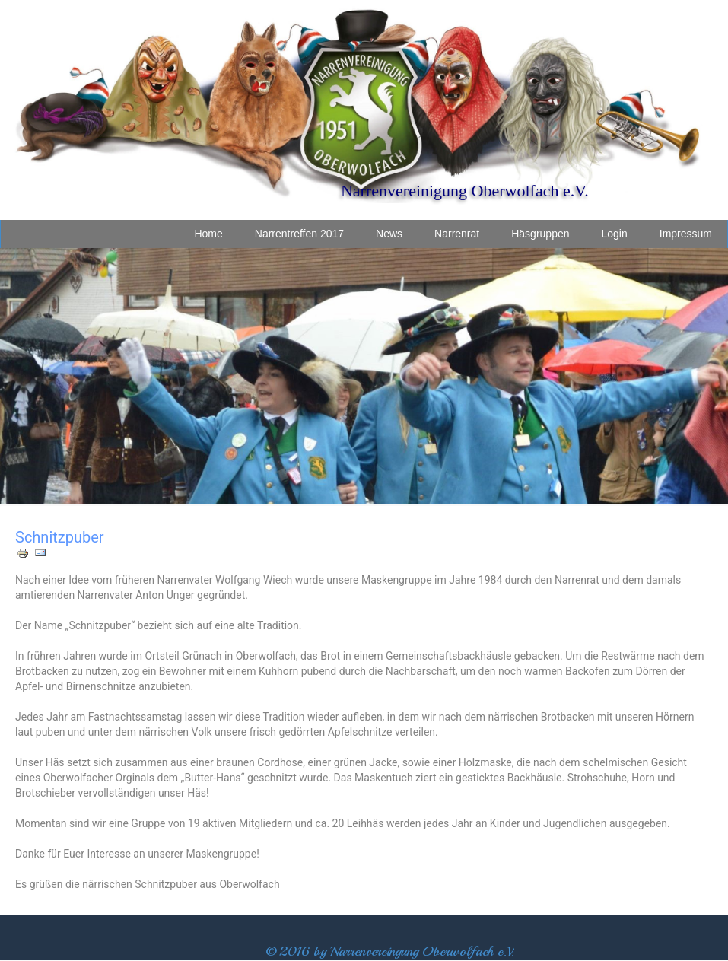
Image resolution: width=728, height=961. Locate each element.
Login (615, 234)
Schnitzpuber (59, 537)
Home (208, 234)
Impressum (686, 234)
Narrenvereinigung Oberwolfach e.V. (465, 190)
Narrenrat (456, 234)
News (389, 234)
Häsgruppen (540, 234)
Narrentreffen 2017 (299, 234)
